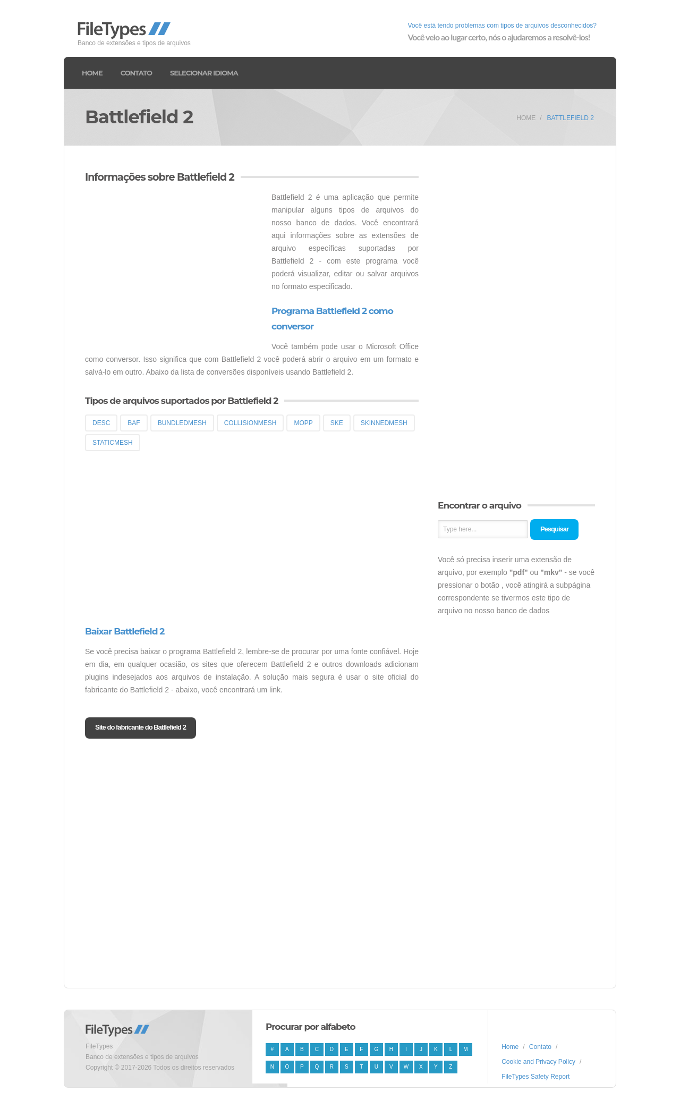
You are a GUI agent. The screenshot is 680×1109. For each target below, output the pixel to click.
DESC (101, 423)
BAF (134, 423)
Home (92, 73)
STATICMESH (112, 442)
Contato (136, 73)
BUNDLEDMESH (182, 423)
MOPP (303, 423)
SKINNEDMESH (384, 423)
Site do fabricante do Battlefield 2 (140, 727)
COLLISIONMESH (250, 423)
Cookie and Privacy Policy (538, 1061)
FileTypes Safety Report (536, 1076)
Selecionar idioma (204, 73)
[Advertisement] (174, 265)
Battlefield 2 (570, 118)
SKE (336, 423)
